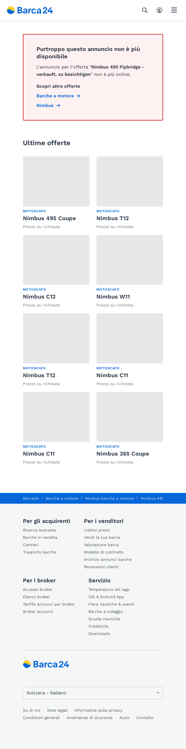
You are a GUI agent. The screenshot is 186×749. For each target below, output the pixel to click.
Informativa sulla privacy (98, 710)
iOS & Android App (106, 597)
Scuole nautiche (104, 619)
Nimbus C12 (39, 296)
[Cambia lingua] (93, 693)
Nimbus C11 (112, 375)
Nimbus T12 (112, 218)
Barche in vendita (40, 537)
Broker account (38, 611)
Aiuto (124, 717)
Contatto (144, 717)
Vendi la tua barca (102, 537)
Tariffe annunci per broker (49, 604)
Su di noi (31, 710)
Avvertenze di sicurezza (90, 717)
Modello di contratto (104, 552)
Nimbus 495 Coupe (49, 218)
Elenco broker (36, 597)
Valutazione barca (101, 544)
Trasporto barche (39, 552)
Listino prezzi (97, 530)
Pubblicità (98, 626)
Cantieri (30, 544)
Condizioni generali (41, 717)
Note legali (57, 710)
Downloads (99, 633)
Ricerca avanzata (39, 530)
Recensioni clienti (101, 567)
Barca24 (31, 498)
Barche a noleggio (105, 611)
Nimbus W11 (113, 296)
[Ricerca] (146, 10)
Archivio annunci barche (108, 559)
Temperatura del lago (108, 589)
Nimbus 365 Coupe (122, 453)
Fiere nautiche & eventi (111, 604)
